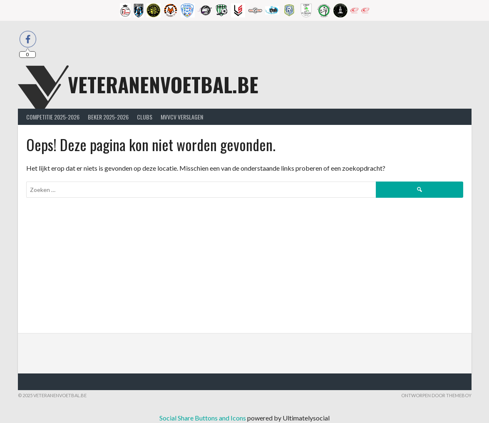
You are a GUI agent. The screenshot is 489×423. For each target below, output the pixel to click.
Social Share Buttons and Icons (202, 418)
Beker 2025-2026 (108, 116)
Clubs (144, 116)
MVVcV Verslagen (182, 116)
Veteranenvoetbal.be (163, 84)
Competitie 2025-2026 (52, 116)
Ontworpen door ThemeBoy (436, 395)
